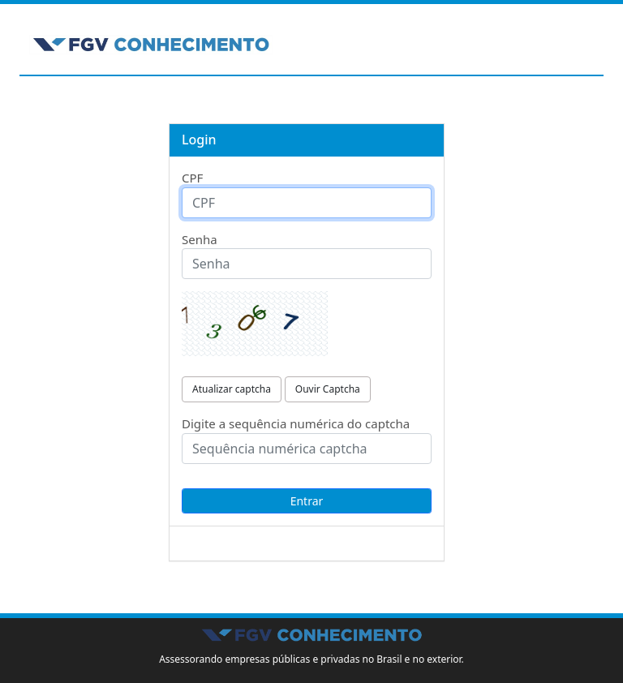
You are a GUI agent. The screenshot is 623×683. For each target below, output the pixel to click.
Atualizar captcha (231, 389)
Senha (199, 239)
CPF (192, 178)
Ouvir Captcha (327, 389)
